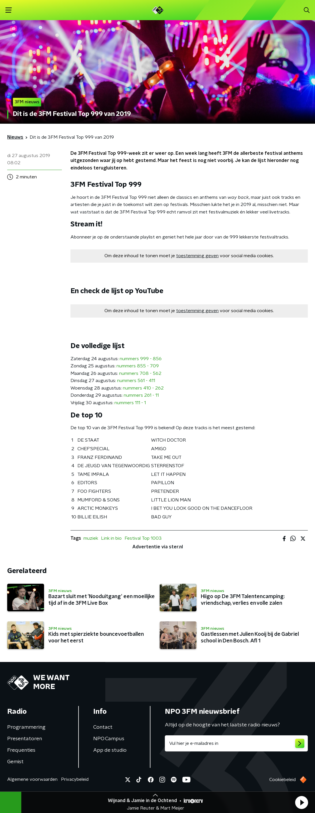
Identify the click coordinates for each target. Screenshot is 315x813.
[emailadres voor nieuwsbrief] (236, 743)
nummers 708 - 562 (140, 373)
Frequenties (21, 750)
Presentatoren (24, 738)
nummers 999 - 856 (141, 358)
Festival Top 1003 (143, 538)
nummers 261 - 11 (141, 395)
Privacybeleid (75, 779)
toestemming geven (197, 255)
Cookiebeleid (282, 779)
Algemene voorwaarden (32, 779)
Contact (102, 727)
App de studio (110, 750)
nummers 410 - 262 (143, 388)
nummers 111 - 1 (130, 402)
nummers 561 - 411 (136, 380)
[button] (301, 802)
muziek (90, 538)
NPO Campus (108, 738)
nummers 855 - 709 (138, 366)
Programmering (26, 727)
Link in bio (111, 538)
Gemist (15, 761)
